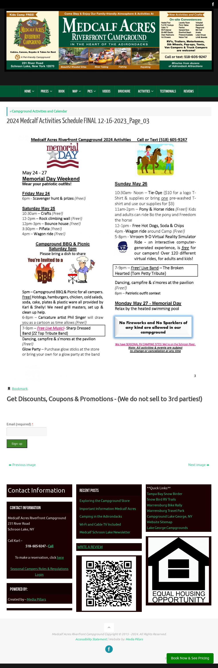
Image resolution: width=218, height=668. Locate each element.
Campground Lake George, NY (169, 517)
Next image (198, 465)
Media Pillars (36, 599)
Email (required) (20, 424)
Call (50, 546)
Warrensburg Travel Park (165, 511)
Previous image (22, 465)
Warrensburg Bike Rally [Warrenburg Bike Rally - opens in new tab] (164, 505)
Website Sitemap (159, 522)
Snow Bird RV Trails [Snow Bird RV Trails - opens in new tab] (161, 499)
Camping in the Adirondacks (101, 517)
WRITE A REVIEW (90, 547)
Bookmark (20, 389)
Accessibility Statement (91, 639)
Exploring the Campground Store (105, 501)
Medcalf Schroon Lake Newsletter (105, 532)
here (60, 558)
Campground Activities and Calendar (38, 111)
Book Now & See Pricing (190, 658)
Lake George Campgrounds (167, 528)
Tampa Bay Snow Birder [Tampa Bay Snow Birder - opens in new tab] (164, 494)
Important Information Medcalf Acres (108, 509)
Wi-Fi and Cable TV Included (100, 525)
